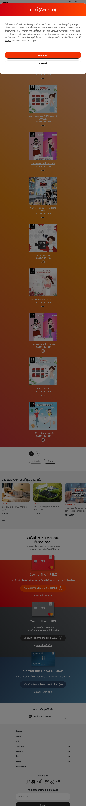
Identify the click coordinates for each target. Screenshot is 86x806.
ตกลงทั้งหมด (43, 55)
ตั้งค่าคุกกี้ (43, 63)
